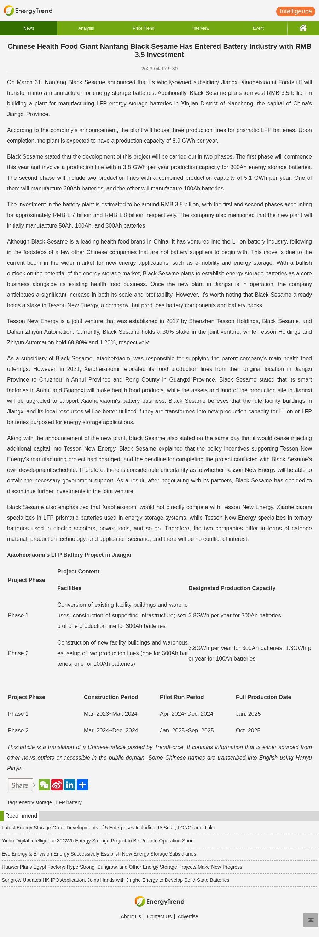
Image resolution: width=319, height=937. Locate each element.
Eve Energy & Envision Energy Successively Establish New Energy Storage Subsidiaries (99, 854)
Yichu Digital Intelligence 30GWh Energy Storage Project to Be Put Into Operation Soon (98, 841)
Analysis (86, 28)
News (28, 28)
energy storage (35, 802)
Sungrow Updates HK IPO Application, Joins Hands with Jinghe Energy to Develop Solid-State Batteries (116, 880)
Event (258, 28)
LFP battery (69, 802)
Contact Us (159, 916)
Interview (200, 28)
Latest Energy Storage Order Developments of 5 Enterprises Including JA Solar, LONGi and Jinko (108, 827)
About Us (131, 916)
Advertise (188, 916)
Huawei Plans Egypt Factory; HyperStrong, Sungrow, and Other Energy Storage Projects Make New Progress (122, 867)
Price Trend (143, 28)
